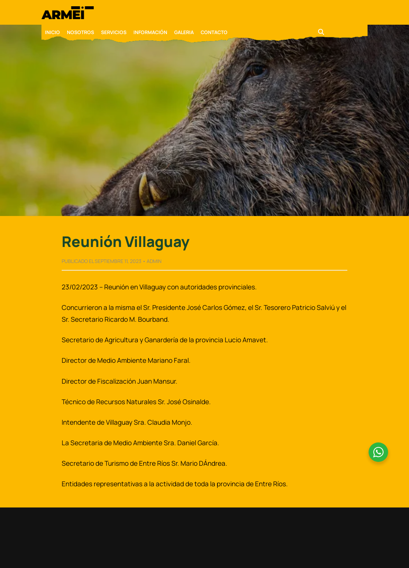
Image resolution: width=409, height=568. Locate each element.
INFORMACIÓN (150, 32)
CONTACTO (214, 32)
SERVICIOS (113, 32)
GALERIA (184, 32)
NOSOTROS (80, 32)
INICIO (52, 32)
